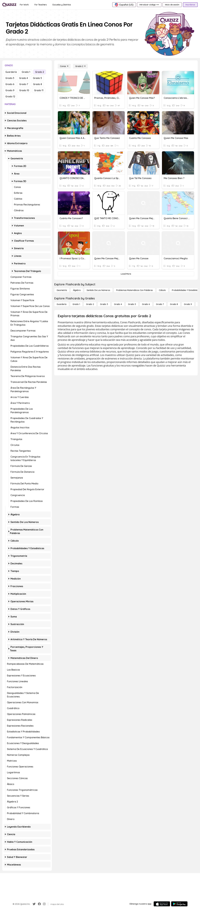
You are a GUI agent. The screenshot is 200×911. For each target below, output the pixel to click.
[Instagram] (44, 904)
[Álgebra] (77, 290)
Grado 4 (23, 78)
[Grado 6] (146, 304)
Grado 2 (39, 71)
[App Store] (162, 903)
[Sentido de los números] (98, 290)
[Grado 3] (104, 304)
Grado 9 (9, 90)
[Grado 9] (188, 304)
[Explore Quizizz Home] (9, 5)
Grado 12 (10, 96)
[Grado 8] (174, 304)
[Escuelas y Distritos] (61, 4)
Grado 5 (37, 78)
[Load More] (126, 274)
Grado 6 (9, 84)
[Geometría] (61, 290)
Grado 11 (38, 90)
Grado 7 (23, 84)
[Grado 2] (80, 66)
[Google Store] (179, 903)
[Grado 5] (132, 304)
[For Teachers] (40, 4)
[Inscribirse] (190, 4)
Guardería (11, 71)
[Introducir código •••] (149, 4)
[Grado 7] (160, 304)
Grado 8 (37, 84)
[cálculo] (162, 290)
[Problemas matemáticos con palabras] (134, 290)
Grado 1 (26, 71)
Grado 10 (24, 90)
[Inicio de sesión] (172, 4)
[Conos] (64, 66)
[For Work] (24, 4)
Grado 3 (9, 78)
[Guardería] (61, 304)
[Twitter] (34, 904)
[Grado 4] (118, 304)
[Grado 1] (76, 304)
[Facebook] (39, 904)
